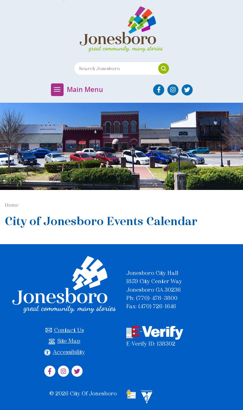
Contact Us (65, 330)
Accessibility (64, 352)
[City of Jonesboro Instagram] (172, 89)
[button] (163, 68)
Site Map (64, 341)
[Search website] (113, 68)
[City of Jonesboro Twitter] (187, 89)
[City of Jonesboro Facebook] (158, 89)
